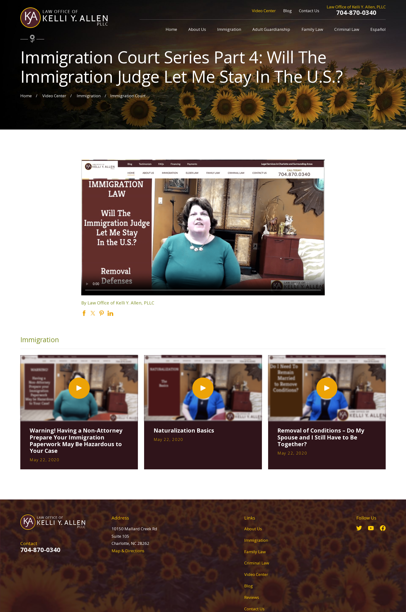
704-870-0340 (356, 12)
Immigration (256, 540)
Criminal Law (256, 563)
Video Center (264, 10)
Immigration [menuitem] (229, 29)
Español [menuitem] (378, 29)
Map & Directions (128, 550)
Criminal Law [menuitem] (346, 29)
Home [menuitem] (171, 29)
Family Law (255, 551)
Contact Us (309, 10)
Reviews (251, 597)
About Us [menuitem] (197, 29)
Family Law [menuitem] (312, 29)
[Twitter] (359, 528)
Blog (287, 10)
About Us (253, 528)
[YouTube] (371, 528)
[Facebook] (383, 528)
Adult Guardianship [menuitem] (271, 29)
